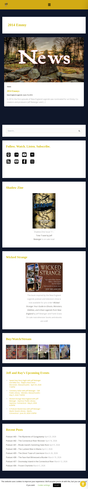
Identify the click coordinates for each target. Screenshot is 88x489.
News (9, 87)
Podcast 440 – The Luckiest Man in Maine (23, 449)
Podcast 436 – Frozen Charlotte (19, 465)
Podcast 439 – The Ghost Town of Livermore (25, 453)
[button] (49, 4)
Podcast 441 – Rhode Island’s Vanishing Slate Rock (27, 445)
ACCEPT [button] (57, 485)
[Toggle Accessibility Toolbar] (83, 484)
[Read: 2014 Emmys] (44, 59)
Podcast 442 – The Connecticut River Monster (25, 441)
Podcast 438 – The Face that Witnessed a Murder (27, 457)
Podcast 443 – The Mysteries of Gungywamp (25, 436)
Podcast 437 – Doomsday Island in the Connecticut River (30, 461)
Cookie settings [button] (44, 485)
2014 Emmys (13, 91)
